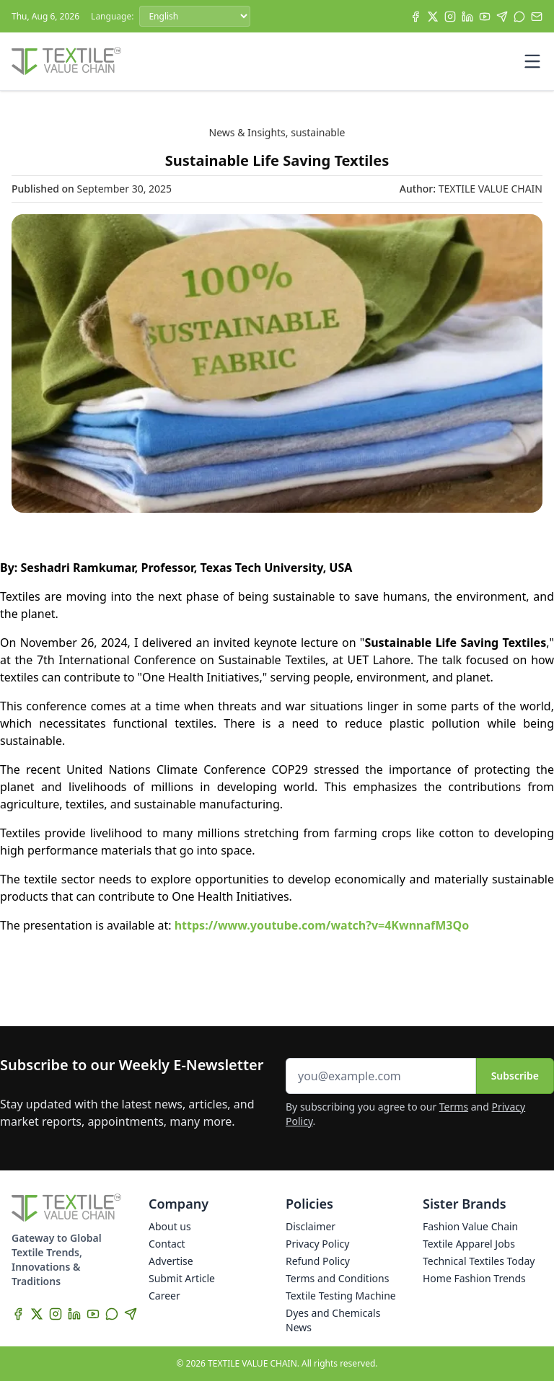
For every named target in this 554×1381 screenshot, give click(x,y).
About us (170, 1226)
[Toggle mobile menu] (532, 61)
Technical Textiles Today (479, 1261)
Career (164, 1295)
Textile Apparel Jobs (469, 1243)
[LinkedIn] (467, 16)
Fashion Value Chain (470, 1226)
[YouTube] (485, 16)
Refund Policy (318, 1261)
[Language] (194, 16)
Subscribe (515, 1075)
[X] (433, 16)
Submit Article (182, 1278)
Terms (453, 1106)
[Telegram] (502, 16)
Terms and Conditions (337, 1278)
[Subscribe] (536, 16)
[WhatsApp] (519, 16)
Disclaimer (310, 1226)
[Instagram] (450, 16)
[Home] (66, 61)
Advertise (171, 1261)
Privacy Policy (317, 1243)
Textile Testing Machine (341, 1295)
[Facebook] (415, 16)
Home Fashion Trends (474, 1278)
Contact (167, 1243)
